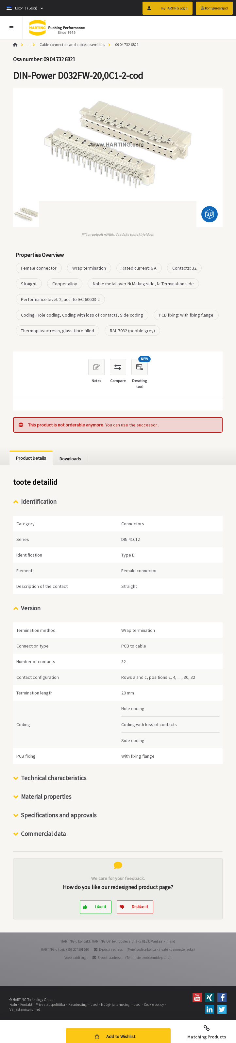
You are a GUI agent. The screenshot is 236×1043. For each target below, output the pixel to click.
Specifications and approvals (58, 815)
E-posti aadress (111, 949)
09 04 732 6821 (127, 44)
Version (31, 608)
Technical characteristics (53, 778)
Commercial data (43, 834)
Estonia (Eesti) (22, 8)
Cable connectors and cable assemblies (72, 44)
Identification (39, 501)
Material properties (46, 796)
